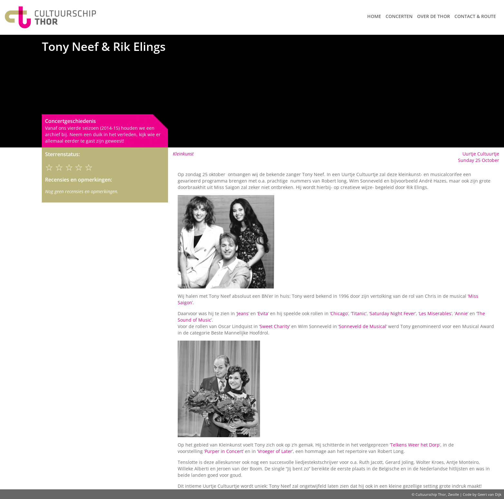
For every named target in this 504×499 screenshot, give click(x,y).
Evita (263, 313)
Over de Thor (433, 16)
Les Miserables (435, 313)
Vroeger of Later (275, 451)
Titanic (358, 313)
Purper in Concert (224, 451)
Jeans (242, 313)
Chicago (339, 313)
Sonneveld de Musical (362, 326)
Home (374, 16)
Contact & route (475, 16)
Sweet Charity (274, 326)
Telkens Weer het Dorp (415, 445)
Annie (461, 313)
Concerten (399, 16)
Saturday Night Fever (392, 313)
